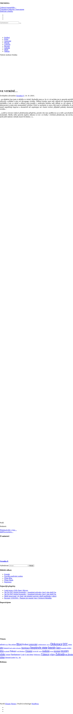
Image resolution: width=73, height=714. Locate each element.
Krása (6, 39)
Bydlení (7, 37)
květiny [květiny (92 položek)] (69, 648)
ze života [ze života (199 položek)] (69, 654)
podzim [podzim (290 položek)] (46, 651)
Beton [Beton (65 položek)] (6, 644)
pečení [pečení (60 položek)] (40, 651)
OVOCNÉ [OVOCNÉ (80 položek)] (35, 651)
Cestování (7, 41)
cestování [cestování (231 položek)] (33, 644)
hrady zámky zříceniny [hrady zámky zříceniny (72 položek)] (15, 648)
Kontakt (7, 574)
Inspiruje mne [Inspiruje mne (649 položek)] (39, 647)
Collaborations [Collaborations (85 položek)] (42, 644)
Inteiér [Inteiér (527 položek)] (52, 647)
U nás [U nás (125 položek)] (23, 655)
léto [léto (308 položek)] (2, 651)
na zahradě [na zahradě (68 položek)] (7, 651)
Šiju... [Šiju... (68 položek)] (16, 657)
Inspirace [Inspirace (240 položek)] (25, 648)
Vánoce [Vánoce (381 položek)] (45, 654)
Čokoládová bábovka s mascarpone (12, 9)
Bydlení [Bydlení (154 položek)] (25, 644)
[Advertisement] (36, 73)
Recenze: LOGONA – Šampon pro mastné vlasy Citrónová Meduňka (28, 598)
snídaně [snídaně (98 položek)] (8, 654)
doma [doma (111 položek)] (70, 644)
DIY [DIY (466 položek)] (65, 644)
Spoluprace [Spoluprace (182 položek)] (15, 654)
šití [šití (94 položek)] (20, 657)
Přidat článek (8, 580)
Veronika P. (20, 96)
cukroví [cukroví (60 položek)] (48, 644)
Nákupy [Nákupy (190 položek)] (13, 651)
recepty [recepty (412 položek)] (65, 650)
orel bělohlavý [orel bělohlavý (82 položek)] (21, 651)
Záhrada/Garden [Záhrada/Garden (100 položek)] (10, 657)
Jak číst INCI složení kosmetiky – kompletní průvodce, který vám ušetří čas (30, 592)
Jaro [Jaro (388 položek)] (58, 647)
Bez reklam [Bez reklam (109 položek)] (12, 644)
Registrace (8, 582)
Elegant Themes (10, 704)
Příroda (6, 43)
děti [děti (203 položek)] (1, 648)
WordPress (35, 704)
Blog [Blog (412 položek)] (19, 644)
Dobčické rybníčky (6, 11)
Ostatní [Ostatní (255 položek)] (28, 651)
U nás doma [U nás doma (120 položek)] (29, 654)
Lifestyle (7, 44)
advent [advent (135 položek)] (2, 644)
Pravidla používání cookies (13, 576)
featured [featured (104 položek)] (6, 648)
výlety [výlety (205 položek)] (52, 654)
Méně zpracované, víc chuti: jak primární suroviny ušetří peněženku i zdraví (30, 596)
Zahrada (7, 48)
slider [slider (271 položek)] (2, 654)
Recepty (7, 46)
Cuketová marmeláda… (8, 7)
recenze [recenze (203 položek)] (57, 651)
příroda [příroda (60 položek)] (51, 651)
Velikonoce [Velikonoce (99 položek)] (37, 654)
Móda (6, 50)
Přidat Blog (8, 578)
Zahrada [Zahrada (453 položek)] (60, 654)
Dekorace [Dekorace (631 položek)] (56, 644)
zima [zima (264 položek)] (2, 657)
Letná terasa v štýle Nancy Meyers (16, 590)
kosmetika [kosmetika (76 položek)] (63, 648)
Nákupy (7, 51)
